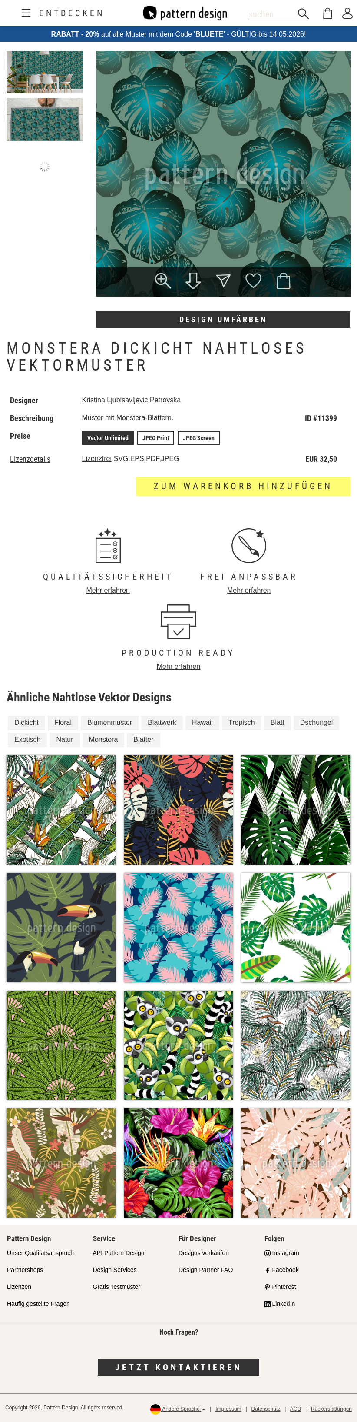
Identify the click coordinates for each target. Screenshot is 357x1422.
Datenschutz (266, 1409)
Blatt (277, 722)
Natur (64, 739)
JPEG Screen (199, 437)
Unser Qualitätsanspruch (40, 1252)
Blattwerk (162, 722)
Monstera (103, 739)
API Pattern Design (119, 1252)
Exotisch (27, 739)
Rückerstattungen (331, 1409)
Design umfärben (223, 319)
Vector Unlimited (108, 437)
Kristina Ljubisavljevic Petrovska (131, 400)
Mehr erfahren (108, 590)
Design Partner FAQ (205, 1269)
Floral (63, 722)
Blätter (143, 739)
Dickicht (26, 722)
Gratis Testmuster (116, 1286)
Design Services (115, 1269)
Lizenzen (19, 1286)
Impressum (228, 1409)
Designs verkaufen (203, 1252)
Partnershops (25, 1269)
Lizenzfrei (97, 458)
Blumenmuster (109, 722)
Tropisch (241, 722)
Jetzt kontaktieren (178, 1367)
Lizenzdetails (30, 459)
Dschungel (316, 722)
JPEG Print (155, 437)
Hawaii (202, 722)
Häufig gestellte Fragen (38, 1303)
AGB (295, 1409)
